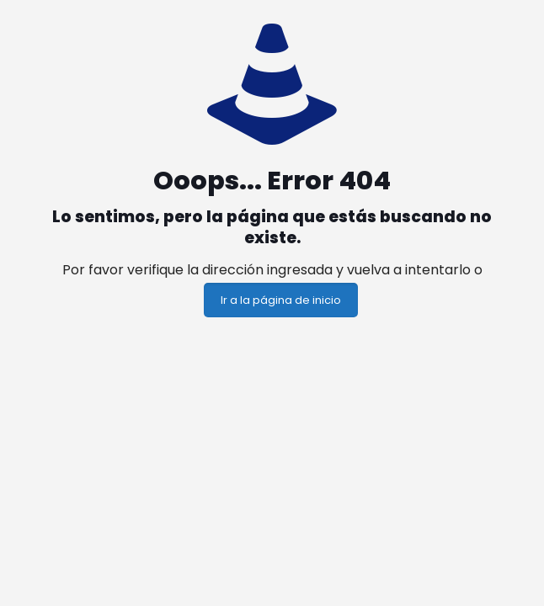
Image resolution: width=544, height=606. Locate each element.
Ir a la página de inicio (281, 300)
